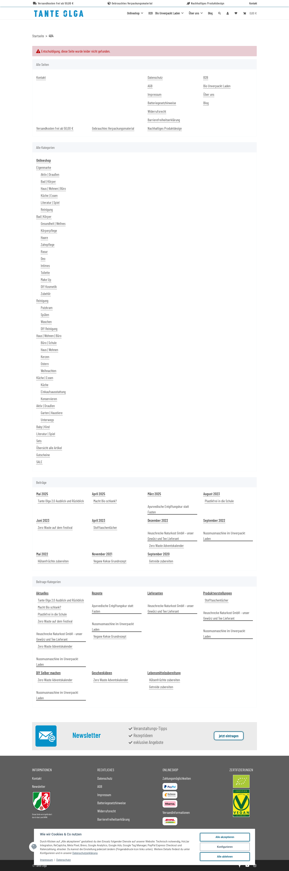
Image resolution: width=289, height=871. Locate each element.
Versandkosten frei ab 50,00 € (53, 3)
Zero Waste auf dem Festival (55, 527)
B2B (150, 13)
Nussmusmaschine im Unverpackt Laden (224, 536)
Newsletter (38, 786)
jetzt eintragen (228, 736)
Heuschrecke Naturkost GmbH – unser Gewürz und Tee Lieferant (171, 536)
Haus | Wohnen (49, 349)
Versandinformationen (176, 812)
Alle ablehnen (225, 856)
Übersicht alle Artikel (49, 447)
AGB (150, 86)
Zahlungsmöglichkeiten (177, 778)
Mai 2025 (42, 494)
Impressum (46, 859)
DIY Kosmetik (49, 286)
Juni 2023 (42, 520)
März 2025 (154, 494)
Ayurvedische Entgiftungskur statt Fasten (168, 509)
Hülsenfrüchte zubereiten (53, 561)
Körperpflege (49, 230)
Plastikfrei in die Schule (219, 501)
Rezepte (97, 593)
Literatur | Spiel (50, 202)
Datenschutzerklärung (85, 853)
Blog (210, 13)
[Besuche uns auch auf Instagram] (255, 865)
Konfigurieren (225, 846)
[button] (228, 13)
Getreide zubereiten (161, 561)
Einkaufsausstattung (53, 391)
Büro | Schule (49, 342)
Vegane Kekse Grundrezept (109, 561)
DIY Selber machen (48, 672)
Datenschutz (63, 859)
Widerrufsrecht (157, 111)
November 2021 (102, 554)
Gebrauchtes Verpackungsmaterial (130, 3)
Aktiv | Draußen (50, 174)
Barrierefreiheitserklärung (164, 119)
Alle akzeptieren (224, 837)
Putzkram (47, 307)
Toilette (45, 272)
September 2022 (214, 520)
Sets (38, 440)
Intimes (45, 265)
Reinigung (47, 209)
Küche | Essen (49, 195)
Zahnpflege (47, 244)
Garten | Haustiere (51, 412)
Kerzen (45, 356)
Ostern (45, 363)
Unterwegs (47, 419)
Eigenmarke (43, 167)
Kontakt (253, 3)
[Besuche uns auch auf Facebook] (239, 865)
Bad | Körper (48, 181)
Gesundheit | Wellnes (53, 223)
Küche (44, 384)
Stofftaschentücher (105, 527)
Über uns (208, 94)
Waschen (46, 321)
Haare (44, 237)
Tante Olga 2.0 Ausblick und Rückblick (61, 501)
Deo (43, 258)
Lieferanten (155, 593)
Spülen (45, 314)
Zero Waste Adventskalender (166, 545)
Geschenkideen (102, 672)
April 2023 (98, 520)
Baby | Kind (43, 426)
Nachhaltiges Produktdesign (205, 3)
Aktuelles (42, 593)
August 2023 (211, 494)
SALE (39, 461)
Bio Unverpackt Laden (216, 86)
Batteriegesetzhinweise (162, 103)
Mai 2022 (42, 554)
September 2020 (159, 554)
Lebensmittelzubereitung (164, 672)
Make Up (46, 279)
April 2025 (98, 494)
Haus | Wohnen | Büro (53, 188)
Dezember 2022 (158, 520)
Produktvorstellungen (217, 593)
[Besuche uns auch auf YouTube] (247, 865)
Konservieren (49, 398)
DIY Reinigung (49, 328)
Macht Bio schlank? (105, 501)
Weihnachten (48, 370)
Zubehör (46, 293)
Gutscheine (43, 454)
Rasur (44, 251)
